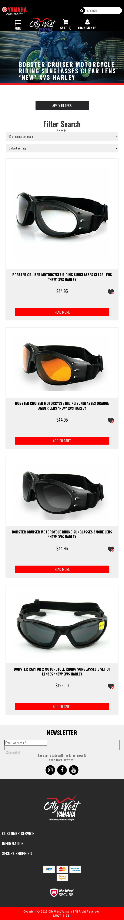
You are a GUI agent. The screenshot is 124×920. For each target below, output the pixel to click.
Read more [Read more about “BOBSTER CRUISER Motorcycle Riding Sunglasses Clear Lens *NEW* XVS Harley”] (62, 312)
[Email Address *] (25, 743)
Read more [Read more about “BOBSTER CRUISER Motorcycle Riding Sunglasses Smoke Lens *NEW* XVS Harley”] (62, 569)
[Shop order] (62, 148)
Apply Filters (62, 105)
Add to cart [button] (62, 440)
